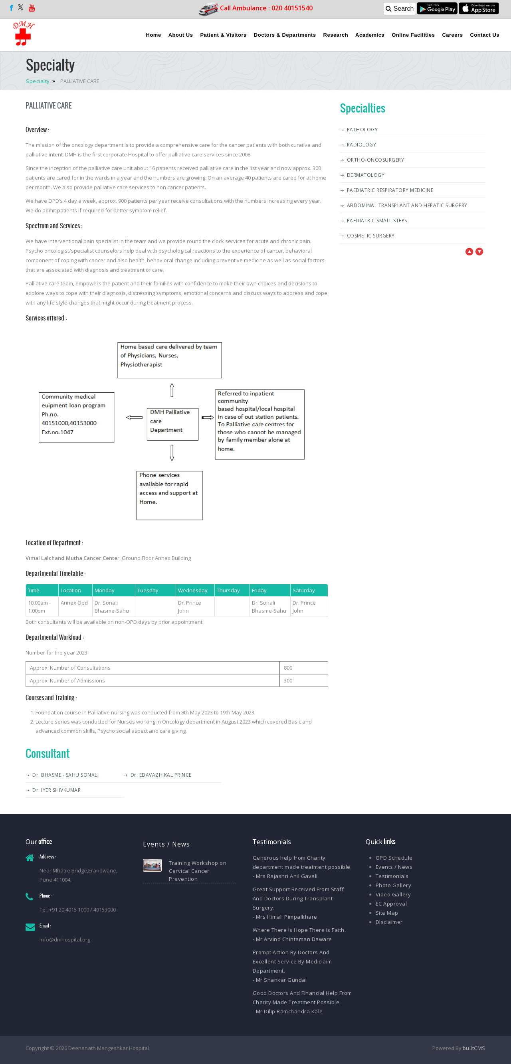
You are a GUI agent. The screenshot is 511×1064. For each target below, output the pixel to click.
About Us (180, 35)
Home (153, 35)
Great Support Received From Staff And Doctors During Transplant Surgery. (298, 898)
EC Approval (391, 903)
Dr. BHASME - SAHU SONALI (65, 774)
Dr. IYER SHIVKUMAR (56, 790)
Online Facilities (413, 35)
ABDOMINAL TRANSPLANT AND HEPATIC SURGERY (407, 205)
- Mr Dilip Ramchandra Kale (288, 1011)
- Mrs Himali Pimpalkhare (285, 916)
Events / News (394, 866)
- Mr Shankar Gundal (280, 979)
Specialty (38, 81)
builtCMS (474, 1048)
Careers (452, 35)
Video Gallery (393, 894)
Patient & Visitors (223, 35)
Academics (369, 35)
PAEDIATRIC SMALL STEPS (377, 220)
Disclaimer (389, 922)
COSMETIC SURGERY (371, 235)
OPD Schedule (394, 857)
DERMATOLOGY (366, 175)
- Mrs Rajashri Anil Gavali (285, 876)
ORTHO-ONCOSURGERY (375, 159)
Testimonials (392, 876)
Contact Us (484, 35)
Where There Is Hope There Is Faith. (299, 929)
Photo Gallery (394, 885)
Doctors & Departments (285, 35)
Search (400, 8)
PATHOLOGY (362, 129)
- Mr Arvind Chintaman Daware (292, 939)
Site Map (387, 912)
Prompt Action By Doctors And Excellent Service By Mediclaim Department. (292, 961)
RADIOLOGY (361, 144)
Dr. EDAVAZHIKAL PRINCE (161, 774)
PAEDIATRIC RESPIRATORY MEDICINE (390, 190)
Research (336, 35)
